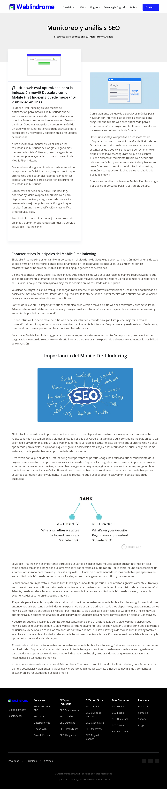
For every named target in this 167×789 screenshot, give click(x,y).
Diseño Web (40, 728)
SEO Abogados (68, 735)
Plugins (94, 7)
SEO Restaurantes (69, 710)
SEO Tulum (118, 725)
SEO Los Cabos (120, 731)
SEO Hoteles (66, 716)
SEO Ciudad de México (93, 714)
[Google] (150, 761)
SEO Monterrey (94, 728)
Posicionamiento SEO (43, 708)
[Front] (32, 7)
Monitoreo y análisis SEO (83, 27)
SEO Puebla (118, 712)
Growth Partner (42, 735)
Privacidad (13, 760)
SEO (81, 7)
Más (132, 7)
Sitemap (48, 760)
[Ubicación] (157, 761)
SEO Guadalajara (95, 722)
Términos (32, 760)
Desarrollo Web (42, 722)
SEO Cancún (92, 706)
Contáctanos (16, 715)
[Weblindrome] (18, 700)
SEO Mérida (118, 706)
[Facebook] (144, 761)
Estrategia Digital (114, 7)
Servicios (68, 7)
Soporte (142, 718)
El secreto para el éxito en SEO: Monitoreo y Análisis (83, 36)
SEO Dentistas (67, 722)
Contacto (150, 7)
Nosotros (143, 706)
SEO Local (39, 716)
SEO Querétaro (120, 718)
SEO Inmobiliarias (69, 728)
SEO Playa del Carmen (93, 737)
